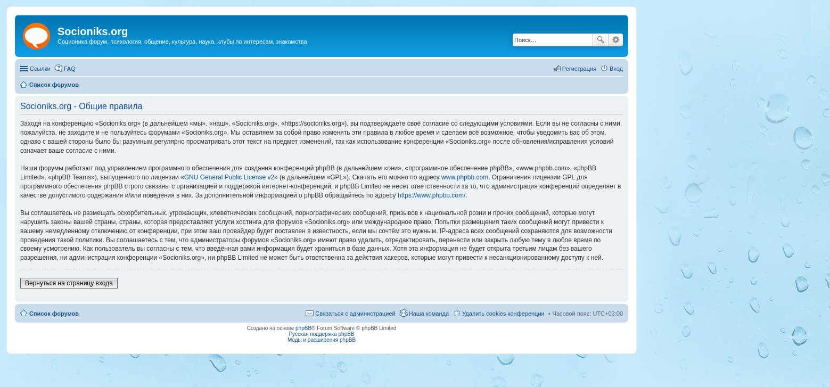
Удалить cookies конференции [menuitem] (503, 313)
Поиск (601, 40)
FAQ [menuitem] (70, 68)
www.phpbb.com (464, 177)
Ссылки (40, 68)
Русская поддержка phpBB (321, 334)
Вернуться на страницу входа (69, 283)
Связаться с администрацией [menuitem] (355, 313)
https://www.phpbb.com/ (431, 195)
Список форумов (54, 313)
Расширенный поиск (616, 40)
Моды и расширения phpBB (321, 340)
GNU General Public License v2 (229, 177)
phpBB (303, 328)
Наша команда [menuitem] (429, 313)
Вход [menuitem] (616, 68)
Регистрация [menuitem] (579, 68)
